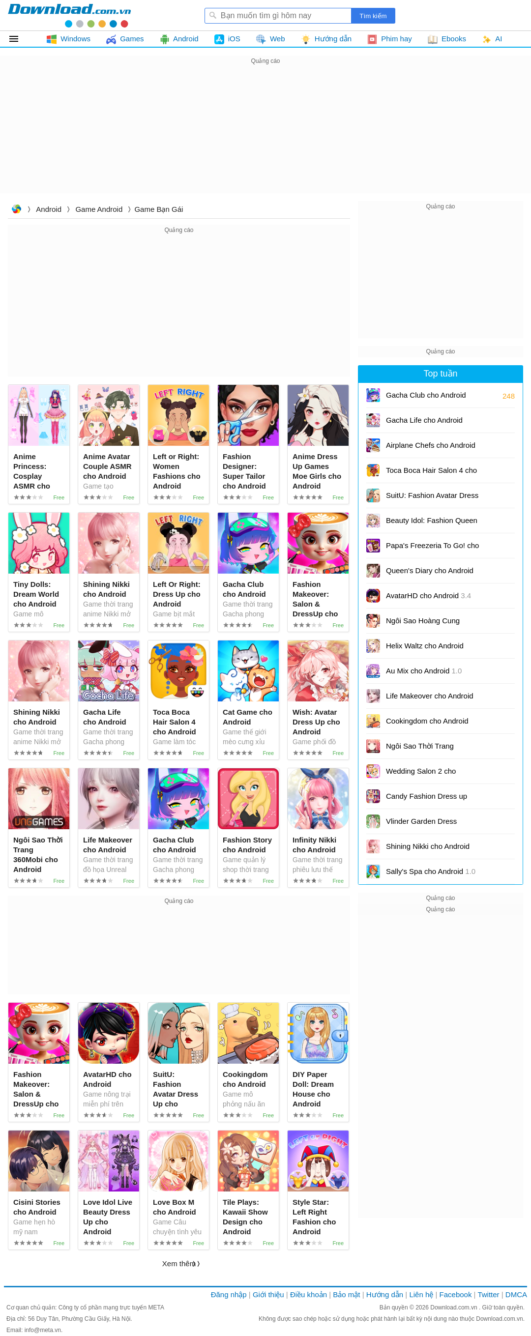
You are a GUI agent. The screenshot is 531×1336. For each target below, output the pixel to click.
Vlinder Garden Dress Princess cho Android (427, 824)
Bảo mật (346, 1294)
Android (48, 209)
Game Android (98, 209)
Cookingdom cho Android (427, 724)
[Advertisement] (265, 135)
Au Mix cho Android (424, 671)
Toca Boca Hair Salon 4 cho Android (431, 473)
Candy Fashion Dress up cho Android (426, 799)
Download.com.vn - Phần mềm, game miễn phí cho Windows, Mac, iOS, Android (69, 15)
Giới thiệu (268, 1294)
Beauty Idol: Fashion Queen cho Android (431, 523)
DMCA (516, 1294)
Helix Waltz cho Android (425, 649)
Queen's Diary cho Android (429, 573)
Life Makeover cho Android (429, 699)
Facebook (456, 1294)
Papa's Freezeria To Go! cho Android (432, 548)
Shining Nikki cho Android (428, 849)
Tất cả (19, 39)
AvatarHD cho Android (428, 595)
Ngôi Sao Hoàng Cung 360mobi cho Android (423, 624)
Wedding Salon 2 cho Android (421, 774)
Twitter (488, 1294)
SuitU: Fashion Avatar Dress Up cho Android (432, 498)
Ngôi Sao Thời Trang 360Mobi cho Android (429, 749)
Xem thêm (179, 1263)
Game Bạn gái (158, 209)
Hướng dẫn (384, 1294)
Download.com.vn (16, 210)
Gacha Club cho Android (426, 395)
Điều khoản (308, 1294)
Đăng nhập (229, 1294)
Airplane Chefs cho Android (430, 448)
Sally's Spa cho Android (430, 871)
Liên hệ (421, 1294)
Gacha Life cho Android (424, 420)
